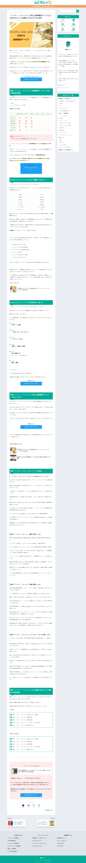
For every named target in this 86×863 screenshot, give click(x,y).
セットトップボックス (62, 839)
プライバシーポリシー (39, 859)
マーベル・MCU (63, 25)
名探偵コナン (63, 29)
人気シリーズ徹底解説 (63, 113)
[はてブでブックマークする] (34, 804)
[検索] (77, 11)
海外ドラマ (62, 142)
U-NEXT (74, 20)
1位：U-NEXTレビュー (38, 839)
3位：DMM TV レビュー (38, 844)
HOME (43, 857)
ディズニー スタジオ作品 (65, 125)
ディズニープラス (32, 138)
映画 (52, 808)
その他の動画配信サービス (65, 110)
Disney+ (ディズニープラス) (31, 79)
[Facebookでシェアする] (28, 804)
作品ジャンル (61, 137)
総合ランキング (63, 20)
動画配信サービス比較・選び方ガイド (68, 101)
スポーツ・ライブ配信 (64, 147)
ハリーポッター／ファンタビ (66, 135)
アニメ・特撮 (62, 145)
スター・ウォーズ (63, 120)
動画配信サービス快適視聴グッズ (66, 150)
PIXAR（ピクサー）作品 (65, 123)
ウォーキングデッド (74, 25)
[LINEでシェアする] (39, 804)
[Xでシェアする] (23, 804)
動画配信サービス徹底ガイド (65, 98)
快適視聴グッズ (74, 29)
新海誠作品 (62, 130)
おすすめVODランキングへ (31, 793)
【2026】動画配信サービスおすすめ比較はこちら (42, 6)
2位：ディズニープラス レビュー (40, 841)
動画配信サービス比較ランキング (40, 836)
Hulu (61, 106)
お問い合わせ (48, 859)
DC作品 (61, 118)
